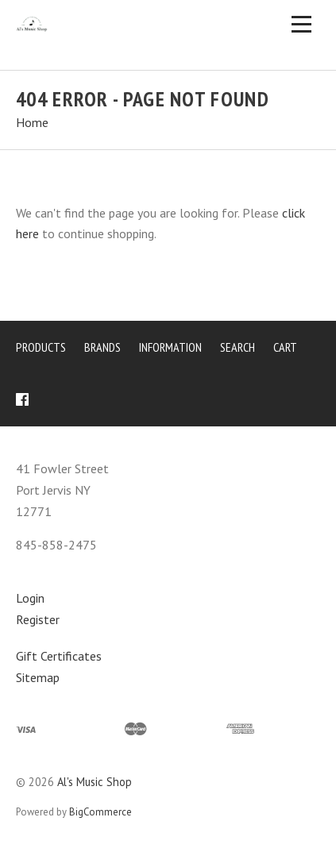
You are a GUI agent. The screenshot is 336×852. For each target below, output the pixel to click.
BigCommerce (100, 812)
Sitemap (38, 677)
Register (38, 619)
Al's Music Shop (94, 781)
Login (30, 598)
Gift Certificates (59, 656)
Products (41, 347)
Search (237, 347)
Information (170, 347)
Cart (285, 347)
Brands (102, 347)
